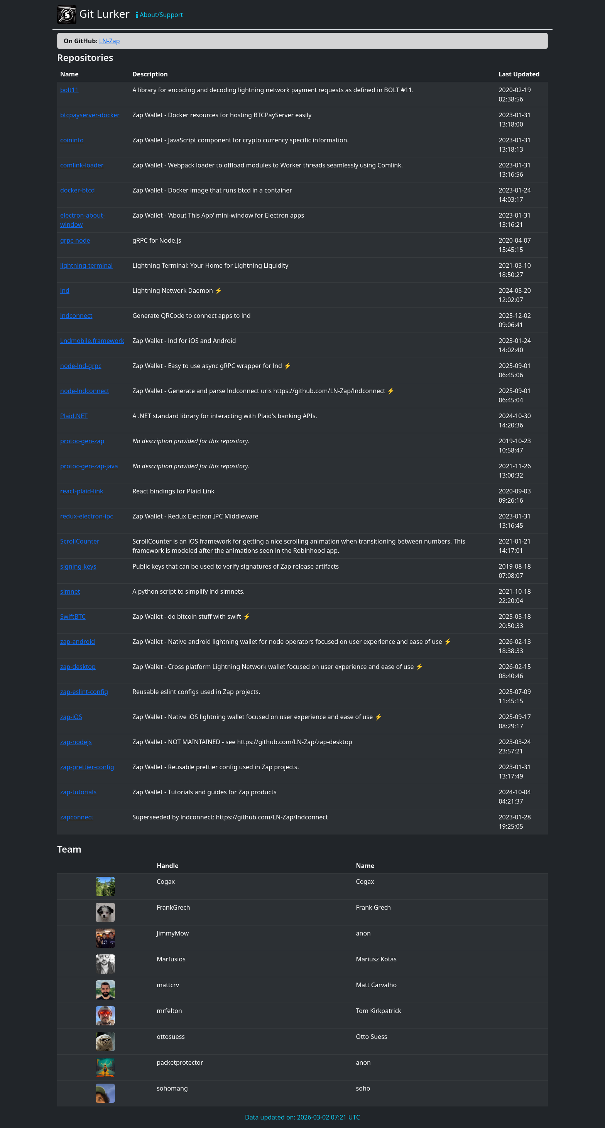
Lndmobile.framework (92, 340)
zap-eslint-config (84, 691)
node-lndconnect (84, 391)
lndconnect (76, 315)
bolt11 (69, 90)
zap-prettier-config (87, 767)
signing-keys (78, 566)
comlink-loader (81, 165)
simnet (70, 591)
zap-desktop (78, 666)
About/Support (159, 14)
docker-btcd (77, 190)
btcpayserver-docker (90, 115)
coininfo (72, 140)
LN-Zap (109, 41)
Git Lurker (93, 14)
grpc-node (75, 240)
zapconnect (76, 817)
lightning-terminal (86, 265)
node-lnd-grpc (80, 365)
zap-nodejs (76, 742)
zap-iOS (71, 717)
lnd (64, 290)
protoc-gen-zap (82, 441)
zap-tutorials (78, 792)
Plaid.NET (74, 416)
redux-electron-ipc (86, 516)
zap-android (77, 641)
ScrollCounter (80, 541)
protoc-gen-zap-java (89, 466)
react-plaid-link (81, 491)
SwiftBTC (73, 616)
